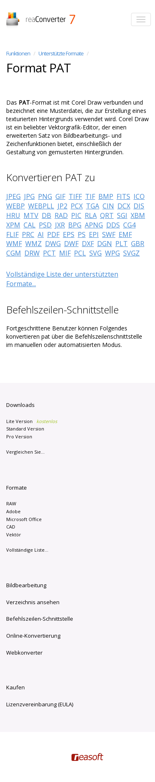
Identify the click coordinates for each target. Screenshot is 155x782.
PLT (121, 243)
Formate (16, 487)
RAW (11, 503)
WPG (112, 253)
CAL (30, 225)
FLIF (12, 234)
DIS (139, 205)
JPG (29, 196)
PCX (77, 205)
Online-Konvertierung (33, 635)
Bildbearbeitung (26, 585)
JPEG (13, 196)
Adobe (13, 511)
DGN (104, 243)
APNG (94, 225)
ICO (139, 196)
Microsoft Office (24, 519)
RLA (91, 215)
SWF (108, 234)
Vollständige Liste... (27, 550)
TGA (92, 205)
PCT (49, 253)
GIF (60, 196)
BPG (74, 225)
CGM (13, 253)
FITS (123, 196)
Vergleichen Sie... (25, 452)
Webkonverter (24, 652)
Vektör (13, 534)
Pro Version (19, 436)
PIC (76, 215)
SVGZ (131, 253)
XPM (13, 225)
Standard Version (25, 429)
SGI (122, 215)
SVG (95, 253)
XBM (138, 215)
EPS (68, 234)
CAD (10, 527)
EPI (94, 234)
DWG (53, 243)
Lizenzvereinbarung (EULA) (39, 704)
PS (82, 234)
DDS (113, 225)
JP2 (62, 205)
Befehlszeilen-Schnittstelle (39, 618)
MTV (31, 215)
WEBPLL (41, 205)
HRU (13, 215)
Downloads (20, 405)
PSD (45, 225)
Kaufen (15, 687)
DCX (123, 205)
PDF (53, 234)
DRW (32, 253)
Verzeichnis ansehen (33, 602)
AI (41, 234)
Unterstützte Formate (60, 53)
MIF (65, 253)
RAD (61, 215)
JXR (60, 225)
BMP (105, 196)
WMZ (33, 243)
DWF (71, 243)
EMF (125, 234)
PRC (28, 234)
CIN (108, 205)
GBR (137, 243)
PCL (80, 253)
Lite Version (31, 421)
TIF (90, 196)
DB (46, 215)
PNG (45, 196)
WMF (14, 243)
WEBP (15, 205)
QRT (107, 215)
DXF (88, 243)
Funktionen (18, 53)
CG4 (129, 225)
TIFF (75, 196)
